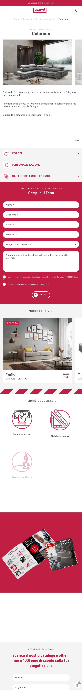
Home (16, 19)
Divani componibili (45, 19)
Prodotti (27, 19)
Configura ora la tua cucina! (41, 3)
